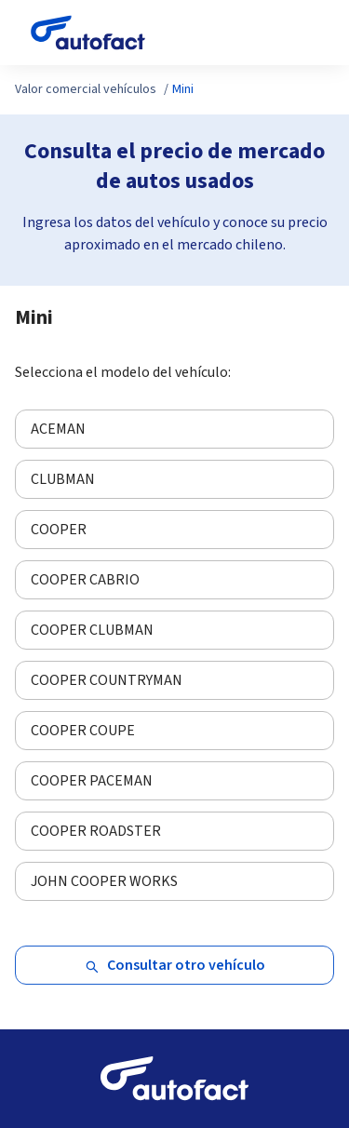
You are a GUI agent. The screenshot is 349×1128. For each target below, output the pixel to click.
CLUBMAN (63, 479)
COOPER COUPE (83, 730)
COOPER (59, 529)
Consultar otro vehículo (175, 965)
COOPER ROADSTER (96, 831)
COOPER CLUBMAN (92, 630)
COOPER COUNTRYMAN (106, 680)
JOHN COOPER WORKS (104, 881)
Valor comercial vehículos (85, 89)
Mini (183, 89)
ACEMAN (58, 429)
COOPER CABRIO (85, 580)
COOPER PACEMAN (92, 781)
